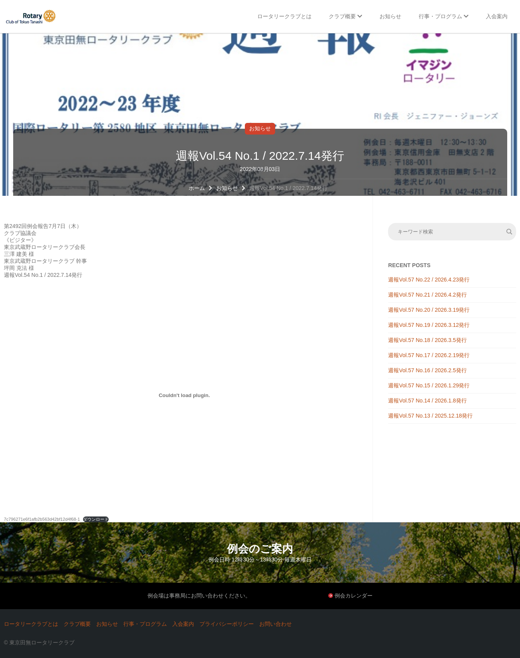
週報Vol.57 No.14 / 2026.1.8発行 (427, 400)
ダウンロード (96, 519)
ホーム (197, 188)
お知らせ (260, 128)
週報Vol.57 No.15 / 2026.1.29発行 (429, 385)
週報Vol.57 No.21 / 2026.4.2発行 (427, 295)
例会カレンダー (354, 595)
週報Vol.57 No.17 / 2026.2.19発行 (429, 355)
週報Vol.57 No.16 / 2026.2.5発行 (427, 370)
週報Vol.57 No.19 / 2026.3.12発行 (429, 325)
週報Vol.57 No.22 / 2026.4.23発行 (429, 279)
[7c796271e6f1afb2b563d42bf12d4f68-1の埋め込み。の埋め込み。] (184, 395)
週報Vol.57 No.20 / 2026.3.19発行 (429, 310)
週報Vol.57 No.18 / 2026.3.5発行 (427, 340)
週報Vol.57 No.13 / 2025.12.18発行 (430, 416)
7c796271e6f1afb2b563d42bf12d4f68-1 (42, 519)
